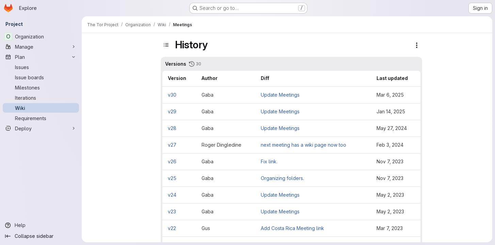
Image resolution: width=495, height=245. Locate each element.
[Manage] (41, 46)
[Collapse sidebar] (41, 236)
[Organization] (41, 36)
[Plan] (41, 57)
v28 (172, 128)
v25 (172, 178)
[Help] (41, 225)
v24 (172, 195)
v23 (172, 211)
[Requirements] (41, 118)
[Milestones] (41, 87)
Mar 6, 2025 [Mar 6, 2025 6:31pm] (390, 95)
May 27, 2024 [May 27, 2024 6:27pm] (392, 128)
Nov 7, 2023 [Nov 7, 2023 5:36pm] (390, 178)
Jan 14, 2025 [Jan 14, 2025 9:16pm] (391, 111)
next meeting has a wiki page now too (303, 145)
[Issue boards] (41, 77)
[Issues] (41, 67)
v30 (172, 95)
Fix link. (269, 161)
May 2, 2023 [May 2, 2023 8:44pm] (390, 195)
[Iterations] (41, 97)
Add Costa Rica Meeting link (292, 228)
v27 (172, 145)
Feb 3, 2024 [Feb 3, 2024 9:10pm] (390, 145)
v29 (172, 111)
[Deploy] (41, 128)
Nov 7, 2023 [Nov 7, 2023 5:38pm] (390, 161)
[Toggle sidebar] (166, 44)
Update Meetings (280, 95)
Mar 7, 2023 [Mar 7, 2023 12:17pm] (390, 228)
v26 (172, 161)
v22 (172, 228)
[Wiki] (41, 108)
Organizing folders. (282, 178)
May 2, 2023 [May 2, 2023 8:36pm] (390, 211)
